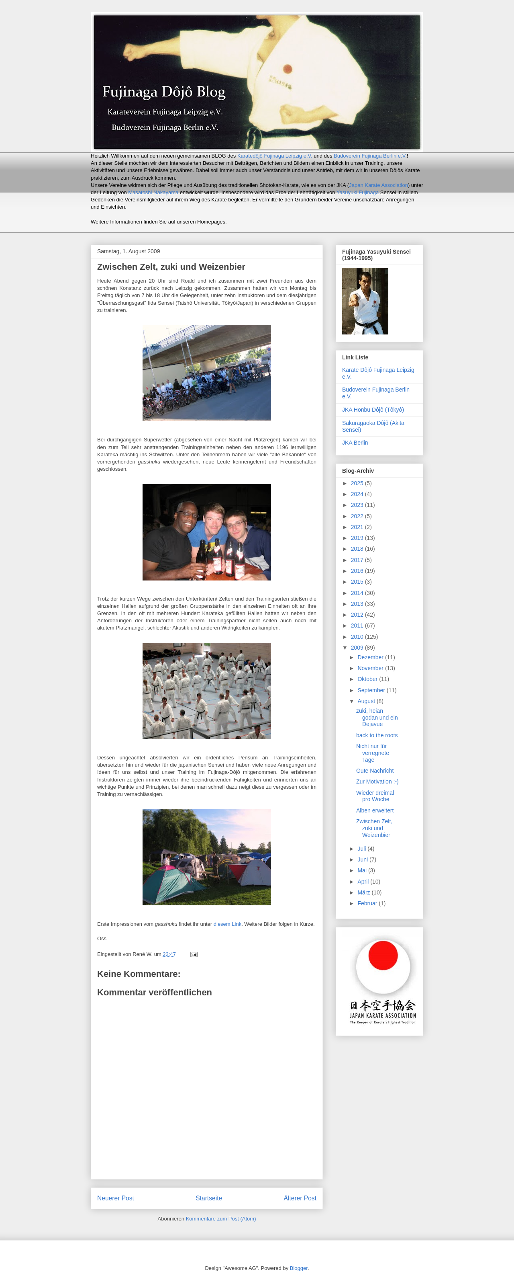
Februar (368, 903)
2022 (358, 516)
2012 (358, 614)
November (371, 668)
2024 (358, 494)
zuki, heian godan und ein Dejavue (377, 718)
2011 (358, 625)
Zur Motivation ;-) (377, 781)
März (364, 892)
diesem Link (227, 924)
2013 (358, 604)
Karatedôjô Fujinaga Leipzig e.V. (274, 156)
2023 (358, 505)
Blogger (299, 1268)
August (366, 701)
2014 (358, 593)
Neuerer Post (115, 1198)
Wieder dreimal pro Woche (375, 796)
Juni (363, 859)
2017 (358, 560)
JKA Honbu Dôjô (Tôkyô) (373, 409)
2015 (358, 581)
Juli (362, 848)
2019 (358, 538)
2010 (358, 637)
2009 (358, 647)
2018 (358, 549)
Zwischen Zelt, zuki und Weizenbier (374, 828)
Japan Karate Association (378, 185)
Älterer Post (300, 1198)
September (371, 690)
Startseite (209, 1198)
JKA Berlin (355, 442)
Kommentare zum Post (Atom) (221, 1219)
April (363, 881)
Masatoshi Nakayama (153, 192)
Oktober (368, 679)
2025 (358, 483)
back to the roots (377, 735)
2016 (358, 571)
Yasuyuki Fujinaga (358, 192)
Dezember (371, 657)
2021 (358, 527)
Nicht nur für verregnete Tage (372, 753)
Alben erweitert (375, 810)
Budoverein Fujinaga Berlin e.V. (370, 156)
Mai (362, 870)
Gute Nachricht (375, 770)
